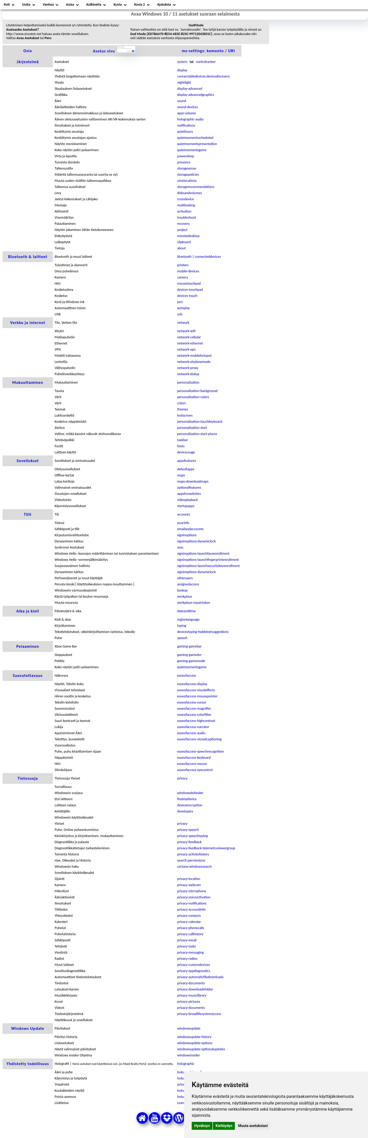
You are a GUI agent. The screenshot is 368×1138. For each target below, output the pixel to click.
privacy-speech (188, 830)
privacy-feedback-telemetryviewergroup (206, 848)
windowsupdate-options (194, 1043)
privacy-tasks (186, 946)
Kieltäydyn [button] (223, 1126)
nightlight (184, 82)
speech (182, 638)
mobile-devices (188, 271)
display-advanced (189, 88)
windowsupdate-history (194, 1037)
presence (183, 162)
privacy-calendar (189, 922)
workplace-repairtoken (193, 602)
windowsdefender (190, 793)
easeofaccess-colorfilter (194, 714)
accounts (183, 514)
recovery (183, 223)
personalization (188, 382)
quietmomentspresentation (197, 144)
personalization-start (192, 428)
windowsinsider (188, 1055)
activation (184, 211)
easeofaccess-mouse (192, 764)
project (182, 230)
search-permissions (191, 860)
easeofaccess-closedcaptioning (199, 739)
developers (185, 811)
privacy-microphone (191, 891)
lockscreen (184, 415)
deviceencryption (189, 805)
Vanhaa (48, 4)
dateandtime (186, 611)
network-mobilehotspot (194, 355)
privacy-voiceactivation (193, 897)
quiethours (185, 131)
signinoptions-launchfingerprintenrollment (208, 559)
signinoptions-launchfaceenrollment (203, 553)
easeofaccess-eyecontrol (195, 770)
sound (181, 101)
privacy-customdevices (193, 965)
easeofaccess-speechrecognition (200, 751)
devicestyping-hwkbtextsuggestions (202, 632)
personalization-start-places (197, 434)
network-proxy (187, 368)
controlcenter (206, 62)
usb (179, 314)
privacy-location (188, 879)
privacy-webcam (189, 885)
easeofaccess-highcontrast (196, 721)
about (181, 248)
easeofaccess (186, 675)
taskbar (182, 440)
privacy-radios (187, 958)
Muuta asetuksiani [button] (253, 1126)
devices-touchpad (190, 289)
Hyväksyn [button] (202, 1126)
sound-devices (187, 107)
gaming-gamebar (189, 646)
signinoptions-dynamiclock (196, 541)
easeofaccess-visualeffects (196, 690)
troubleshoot (186, 217)
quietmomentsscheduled (195, 138)
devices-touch (187, 296)
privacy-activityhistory (193, 854)
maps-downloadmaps (192, 481)
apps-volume (186, 113)
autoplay (183, 308)
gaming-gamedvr (189, 655)
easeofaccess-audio (191, 733)
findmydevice (187, 799)
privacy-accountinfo (191, 909)
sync (180, 547)
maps (181, 475)
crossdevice (185, 199)
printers (182, 265)
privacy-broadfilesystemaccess (199, 1014)
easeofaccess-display (192, 684)
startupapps (185, 506)
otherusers (185, 578)
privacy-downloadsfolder (195, 989)
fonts (181, 446)
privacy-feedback (189, 842)
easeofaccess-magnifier (194, 708)
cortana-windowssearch (194, 866)
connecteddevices (208, 256)
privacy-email (187, 940)
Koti (7, 4)
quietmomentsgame (191, 150)
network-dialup (188, 374)
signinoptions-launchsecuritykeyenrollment (208, 566)
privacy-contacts (189, 915)
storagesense (186, 168)
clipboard (184, 242)
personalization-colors (193, 397)
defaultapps (185, 469)
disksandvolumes (189, 193)
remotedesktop (188, 236)
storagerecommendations (195, 187)
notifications (186, 125)
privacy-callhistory (190, 934)
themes (182, 409)
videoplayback (187, 500)
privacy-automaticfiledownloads (200, 977)
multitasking (186, 205)
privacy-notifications (191, 903)
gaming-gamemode (191, 661)
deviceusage (186, 452)
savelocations (187, 180)
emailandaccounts (190, 529)
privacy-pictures (188, 1001)
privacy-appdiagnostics (193, 971)
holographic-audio (190, 119)
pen (180, 302)
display (182, 70)
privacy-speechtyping (192, 836)
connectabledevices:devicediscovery (203, 76)
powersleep (185, 156)
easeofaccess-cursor (191, 702)
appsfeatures (186, 461)
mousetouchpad (189, 283)
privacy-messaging (190, 952)
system (182, 62)
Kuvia (118, 4)
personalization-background (197, 391)
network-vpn (186, 349)
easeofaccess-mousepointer (197, 696)
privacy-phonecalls (190, 928)
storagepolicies (188, 174)
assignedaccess (188, 584)
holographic (185, 1064)
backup (182, 590)
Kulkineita (93, 4)
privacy (182, 778)
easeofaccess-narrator (193, 727)
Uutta (26, 4)
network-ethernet (190, 343)
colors (181, 403)
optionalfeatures (189, 487)
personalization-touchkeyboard (199, 421)
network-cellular (189, 337)
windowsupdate (188, 1028)
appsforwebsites (189, 494)
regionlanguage (188, 619)
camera (182, 277)
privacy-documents (191, 983)
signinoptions (187, 535)
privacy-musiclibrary (191, 995)
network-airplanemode (193, 362)
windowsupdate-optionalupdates (201, 1049)
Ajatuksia (164, 4)
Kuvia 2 (139, 4)
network (183, 322)
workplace (184, 596)
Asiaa (70, 4)
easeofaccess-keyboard (194, 757)
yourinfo (183, 523)
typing (181, 625)
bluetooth (184, 256)
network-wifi (186, 331)
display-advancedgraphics (195, 95)
